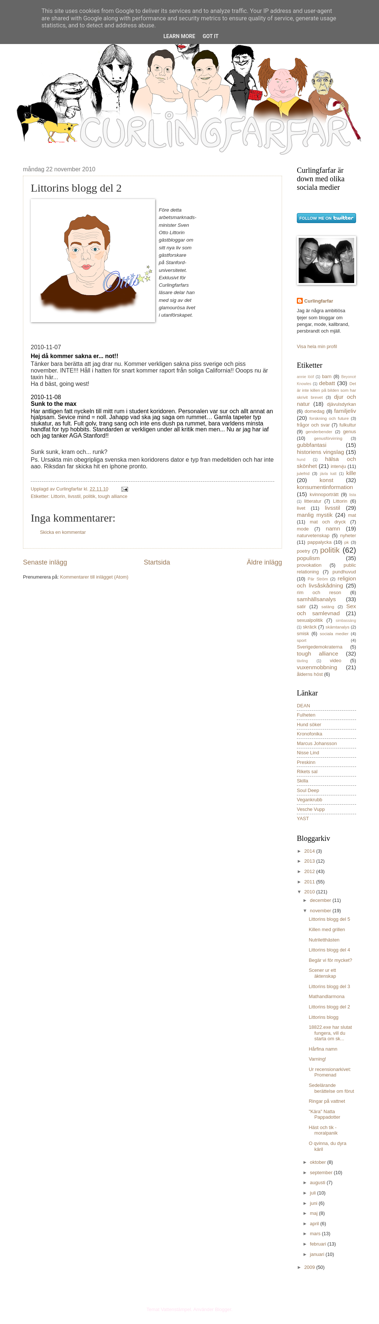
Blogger (223, 1309)
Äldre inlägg (264, 562)
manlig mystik (315, 515)
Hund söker (309, 724)
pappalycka (320, 542)
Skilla (302, 781)
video (335, 660)
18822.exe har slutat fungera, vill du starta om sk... (330, 1032)
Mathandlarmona (327, 996)
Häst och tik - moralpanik (323, 1130)
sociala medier (334, 633)
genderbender (319, 431)
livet (301, 508)
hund (301, 460)
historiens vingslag (320, 452)
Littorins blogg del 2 (329, 1007)
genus (349, 431)
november (321, 910)
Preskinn (306, 762)
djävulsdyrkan (341, 404)
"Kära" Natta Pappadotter (324, 1114)
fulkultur (347, 425)
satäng (327, 606)
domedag (315, 411)
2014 (310, 851)
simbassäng (346, 621)
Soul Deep (308, 790)
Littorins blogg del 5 (329, 919)
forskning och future (329, 418)
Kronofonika (309, 734)
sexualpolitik (310, 620)
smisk (303, 633)
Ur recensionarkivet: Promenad (330, 1072)
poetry (303, 551)
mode (303, 529)
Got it (210, 36)
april (315, 1223)
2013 (310, 861)
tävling (302, 661)
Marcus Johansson (317, 743)
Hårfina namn (323, 1049)
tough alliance (112, 496)
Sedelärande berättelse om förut (331, 1088)
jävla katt (328, 474)
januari (317, 1254)
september (321, 1172)
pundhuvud (344, 572)
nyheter (348, 535)
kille (351, 473)
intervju (338, 466)
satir (301, 606)
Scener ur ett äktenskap (322, 972)
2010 (310, 892)
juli (313, 1193)
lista (352, 495)
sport (301, 640)
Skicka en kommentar (63, 532)
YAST (303, 818)
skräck (309, 627)
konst (326, 480)
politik (89, 496)
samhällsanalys (316, 599)
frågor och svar (313, 425)
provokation (309, 565)
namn (333, 528)
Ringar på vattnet (327, 1101)
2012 (310, 871)
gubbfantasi (311, 445)
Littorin (58, 496)
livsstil (74, 496)
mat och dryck (328, 522)
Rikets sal (307, 771)
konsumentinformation (325, 487)
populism (308, 558)
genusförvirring (328, 438)
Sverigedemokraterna (319, 647)
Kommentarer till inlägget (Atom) (94, 577)
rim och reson (319, 592)
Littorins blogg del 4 (329, 950)
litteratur (313, 501)
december (321, 900)
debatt (327, 383)
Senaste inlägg (45, 562)
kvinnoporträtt (324, 494)
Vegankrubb (309, 799)
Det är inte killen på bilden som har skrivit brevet (326, 390)
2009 (310, 1267)
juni (314, 1203)
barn (327, 376)
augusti (318, 1182)
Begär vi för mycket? (330, 960)
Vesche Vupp (311, 809)
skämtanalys (337, 627)
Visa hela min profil (317, 346)
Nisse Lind (308, 752)
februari (318, 1244)
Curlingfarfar (318, 301)
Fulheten (306, 715)
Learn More (179, 36)
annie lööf (305, 377)
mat (352, 515)
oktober (318, 1162)
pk (346, 542)
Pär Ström (318, 579)
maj (314, 1213)
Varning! (317, 1059)
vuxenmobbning (317, 667)
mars (316, 1233)
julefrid (303, 473)
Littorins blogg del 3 (329, 986)
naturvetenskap (313, 535)
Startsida (157, 562)
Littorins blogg (323, 1017)
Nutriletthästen (324, 940)
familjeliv (345, 411)
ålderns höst (310, 674)
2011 (310, 882)
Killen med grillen (327, 929)
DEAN (303, 705)
